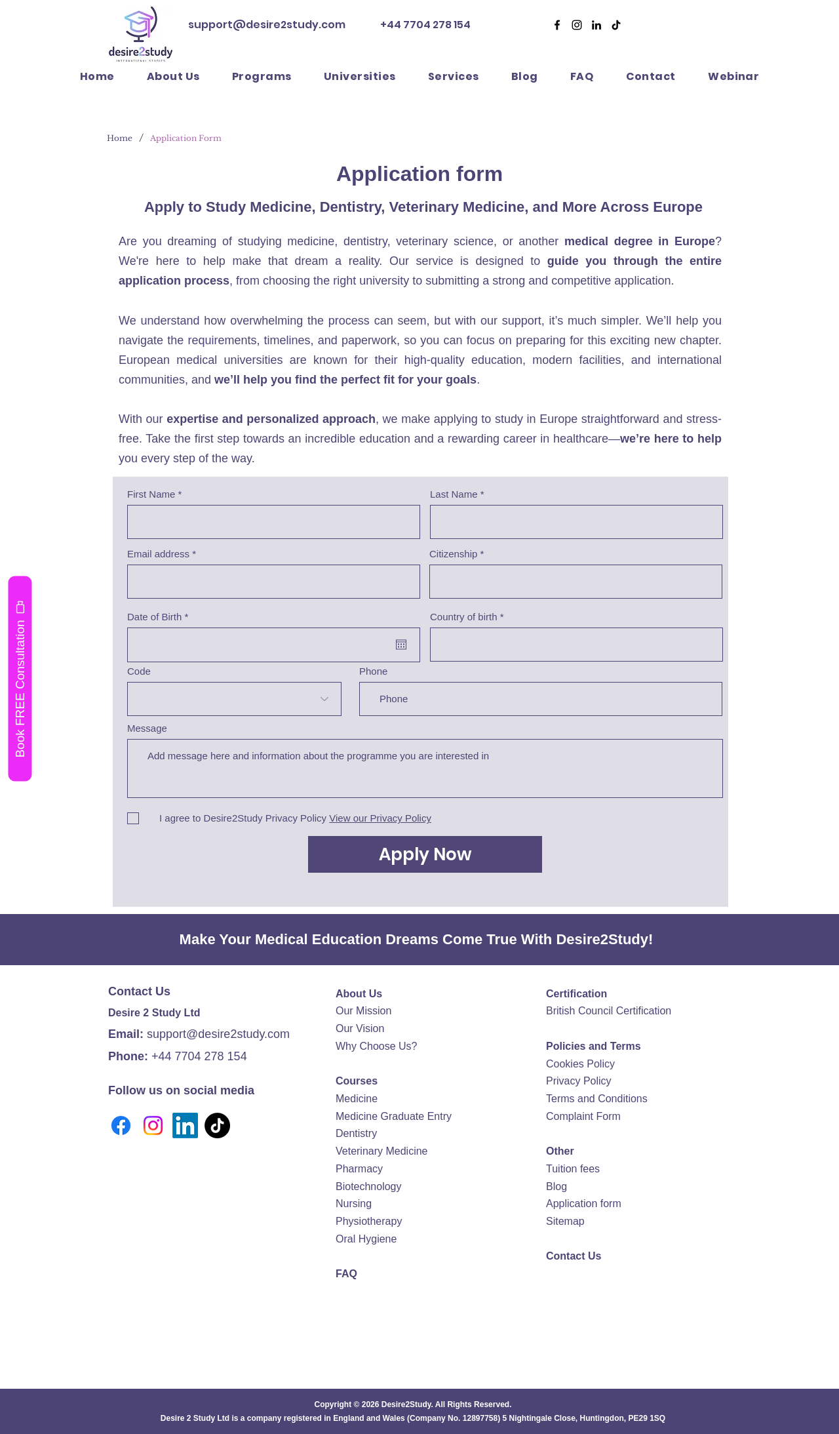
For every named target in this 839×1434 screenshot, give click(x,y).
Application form (583, 1203)
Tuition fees (573, 1168)
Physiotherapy (369, 1221)
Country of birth (464, 617)
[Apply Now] (425, 854)
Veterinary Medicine (382, 1151)
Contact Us (573, 1256)
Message (147, 728)
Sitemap (565, 1221)
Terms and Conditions (597, 1098)
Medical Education (318, 939)
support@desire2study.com (266, 24)
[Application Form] (186, 137)
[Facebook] (557, 24)
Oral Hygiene (366, 1239)
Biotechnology (369, 1186)
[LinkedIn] (185, 1125)
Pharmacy (359, 1168)
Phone (373, 671)
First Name (151, 494)
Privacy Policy (579, 1080)
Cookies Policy (580, 1063)
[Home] (119, 137)
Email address (158, 554)
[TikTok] (217, 1125)
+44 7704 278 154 (424, 24)
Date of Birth (160, 617)
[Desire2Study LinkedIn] (596, 24)
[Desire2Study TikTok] (616, 24)
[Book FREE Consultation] (19, 678)
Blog (556, 1186)
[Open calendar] (401, 644)
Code (139, 671)
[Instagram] (153, 1125)
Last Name (454, 494)
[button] (453, 76)
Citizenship (453, 554)
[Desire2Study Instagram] (576, 24)
